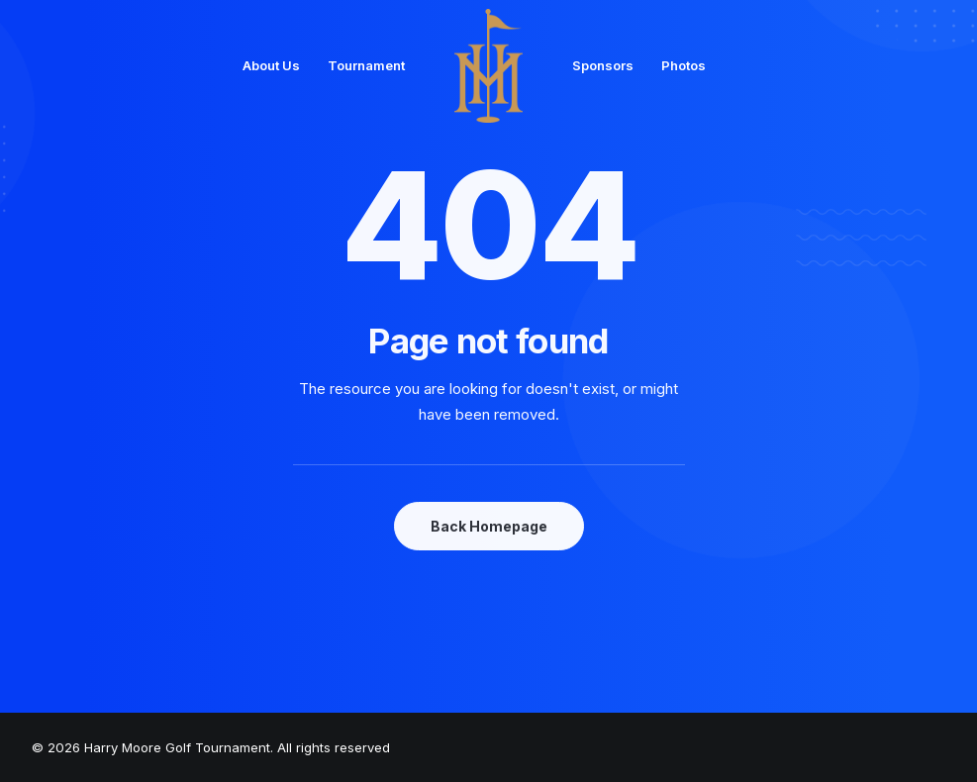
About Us (271, 65)
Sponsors (603, 65)
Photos (683, 65)
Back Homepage (489, 526)
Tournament (366, 65)
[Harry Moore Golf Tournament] (489, 66)
